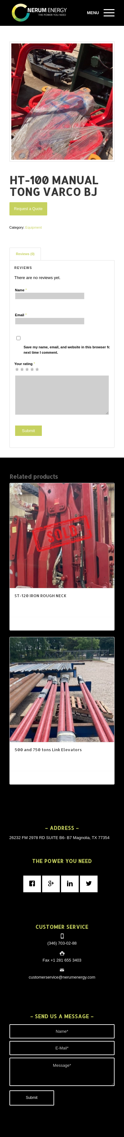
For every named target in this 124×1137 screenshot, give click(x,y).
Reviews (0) (25, 254)
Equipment (33, 227)
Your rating (24, 363)
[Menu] (106, 13)
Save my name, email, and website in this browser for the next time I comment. (71, 349)
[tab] (25, 254)
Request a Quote (28, 209)
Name (21, 290)
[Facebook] (33, 883)
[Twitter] (90, 883)
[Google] (52, 883)
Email (21, 314)
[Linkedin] (71, 883)
